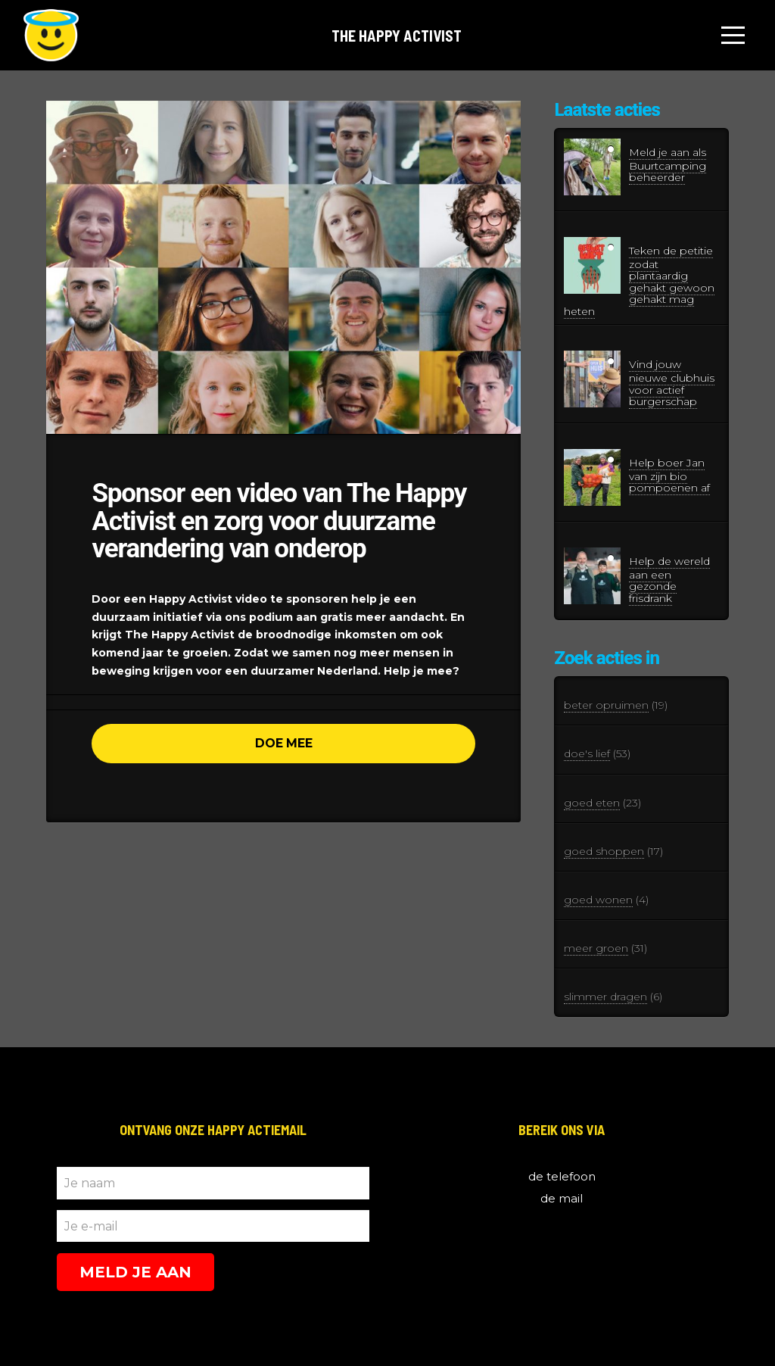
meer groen (596, 948)
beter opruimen (606, 705)
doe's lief (587, 753)
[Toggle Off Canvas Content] (733, 36)
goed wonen (598, 899)
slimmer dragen (605, 996)
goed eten (592, 802)
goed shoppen (604, 851)
